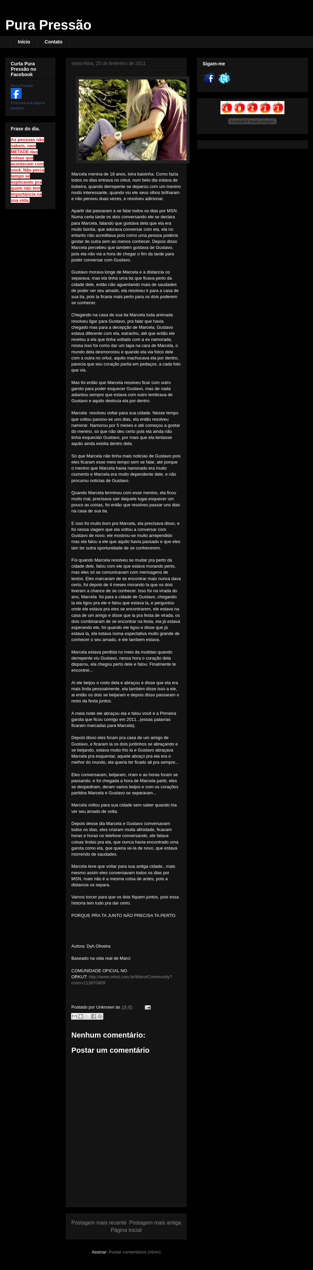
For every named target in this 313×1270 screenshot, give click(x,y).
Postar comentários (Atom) (135, 1252)
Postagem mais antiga (155, 1223)
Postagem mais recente (99, 1223)
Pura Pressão (48, 25)
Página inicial (126, 1230)
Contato (54, 41)
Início (24, 41)
